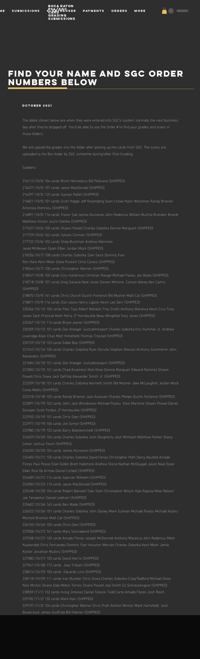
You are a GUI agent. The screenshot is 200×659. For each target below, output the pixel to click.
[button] (164, 11)
